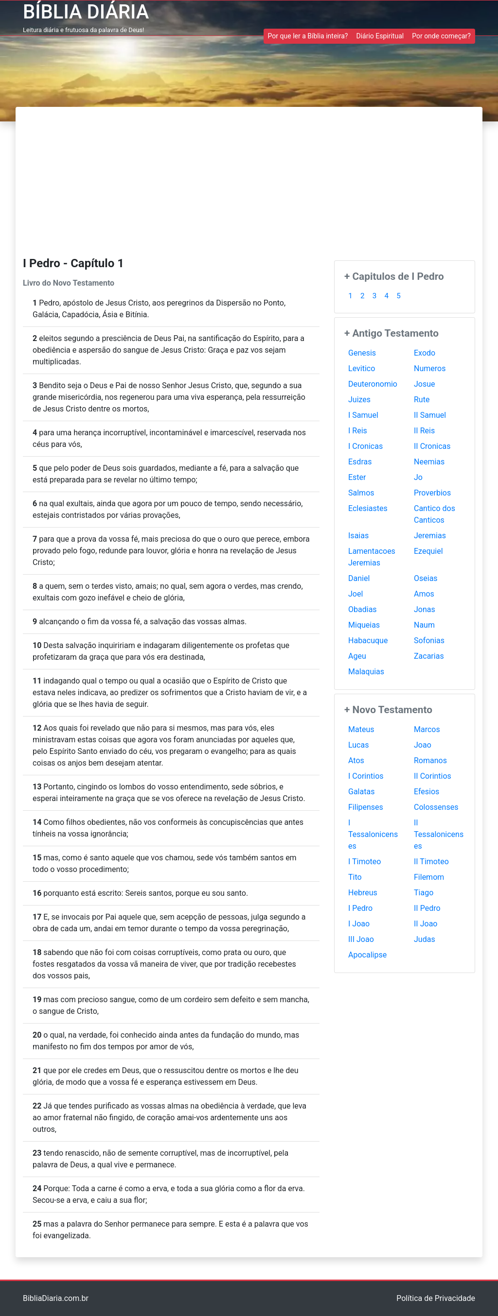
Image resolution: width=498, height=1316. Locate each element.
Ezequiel (428, 551)
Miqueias (364, 625)
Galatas (361, 791)
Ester (357, 477)
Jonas (424, 609)
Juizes (359, 399)
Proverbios (432, 492)
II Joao (425, 923)
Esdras (360, 461)
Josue (424, 384)
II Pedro (427, 908)
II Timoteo (431, 861)
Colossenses (436, 807)
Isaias (358, 535)
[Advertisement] (249, 180)
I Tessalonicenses (373, 834)
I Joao (359, 923)
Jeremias (430, 535)
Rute (421, 399)
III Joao (361, 939)
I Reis (357, 430)
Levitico (361, 368)
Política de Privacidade (435, 1298)
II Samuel (430, 415)
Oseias (426, 578)
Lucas (358, 745)
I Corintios (366, 776)
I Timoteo (364, 861)
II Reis (424, 430)
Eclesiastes (368, 508)
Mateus (361, 729)
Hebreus (362, 892)
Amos (424, 593)
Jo (418, 477)
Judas (424, 939)
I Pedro (360, 908)
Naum (424, 625)
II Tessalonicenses (438, 834)
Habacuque (368, 640)
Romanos (430, 760)
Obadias (362, 609)
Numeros (429, 368)
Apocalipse (367, 954)
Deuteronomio (372, 384)
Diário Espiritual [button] (380, 36)
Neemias (429, 461)
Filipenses (365, 807)
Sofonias (429, 640)
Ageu (357, 656)
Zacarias (429, 656)
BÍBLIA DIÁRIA (86, 11)
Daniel (359, 578)
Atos (356, 760)
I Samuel (363, 415)
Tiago (423, 892)
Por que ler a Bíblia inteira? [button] (308, 36)
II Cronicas (432, 446)
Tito (355, 877)
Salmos (361, 492)
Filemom (429, 877)
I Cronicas (365, 446)
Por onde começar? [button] (441, 36)
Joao (422, 745)
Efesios (426, 791)
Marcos (427, 729)
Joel (355, 593)
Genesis (362, 353)
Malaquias (366, 671)
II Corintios (432, 776)
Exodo (424, 353)
